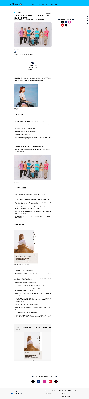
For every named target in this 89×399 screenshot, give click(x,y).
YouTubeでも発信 (33, 67)
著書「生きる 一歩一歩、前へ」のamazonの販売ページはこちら (27, 320)
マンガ (38, 4)
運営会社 (63, 393)
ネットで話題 (49, 4)
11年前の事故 (33, 65)
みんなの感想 (48, 13)
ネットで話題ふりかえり (23, 54)
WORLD (57, 4)
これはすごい (30, 54)
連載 (43, 4)
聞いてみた (16, 54)
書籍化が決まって (33, 69)
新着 (33, 4)
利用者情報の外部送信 (66, 396)
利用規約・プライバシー (66, 395)
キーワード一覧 (49, 393)
